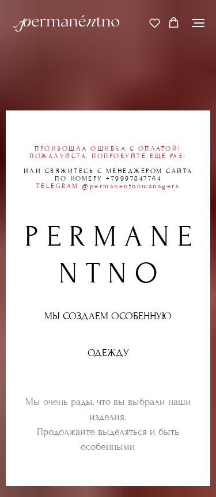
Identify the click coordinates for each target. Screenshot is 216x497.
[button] (154, 22)
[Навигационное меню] (198, 23)
